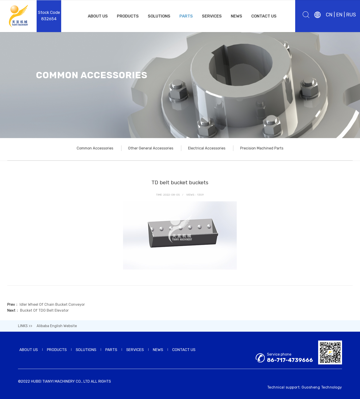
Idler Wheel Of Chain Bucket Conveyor (52, 304)
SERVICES (212, 16)
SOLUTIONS (159, 16)
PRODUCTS (128, 16)
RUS (351, 15)
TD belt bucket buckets (179, 182)
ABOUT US (98, 16)
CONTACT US (264, 16)
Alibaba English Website (57, 326)
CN (329, 15)
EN (339, 15)
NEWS (236, 16)
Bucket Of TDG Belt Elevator (44, 310)
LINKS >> (25, 326)
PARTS (186, 16)
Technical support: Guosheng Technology (304, 387)
